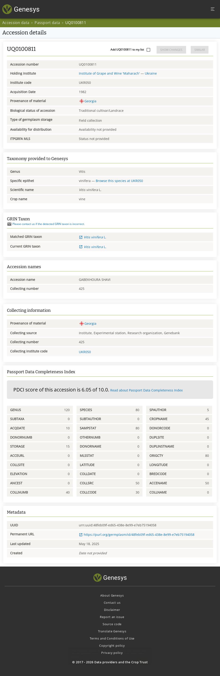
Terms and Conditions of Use (112, 638)
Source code (112, 624)
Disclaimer (112, 610)
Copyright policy (112, 645)
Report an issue (112, 617)
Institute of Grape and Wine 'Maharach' (109, 73)
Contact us (112, 602)
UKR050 (85, 352)
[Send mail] (9, 224)
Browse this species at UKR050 (119, 181)
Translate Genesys (112, 631)
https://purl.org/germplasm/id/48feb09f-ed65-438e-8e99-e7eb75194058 (136, 534)
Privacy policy (112, 653)
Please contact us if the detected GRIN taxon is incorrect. (46, 224)
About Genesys (112, 595)
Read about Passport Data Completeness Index (146, 390)
